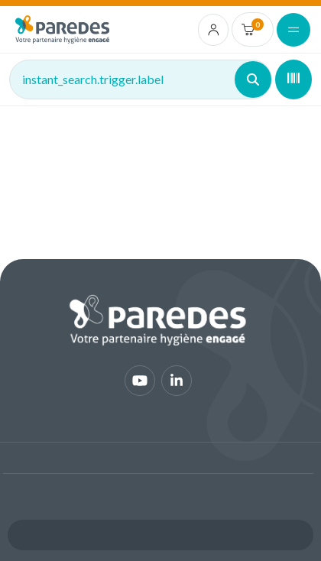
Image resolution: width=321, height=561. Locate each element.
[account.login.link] (213, 30)
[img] (62, 29)
